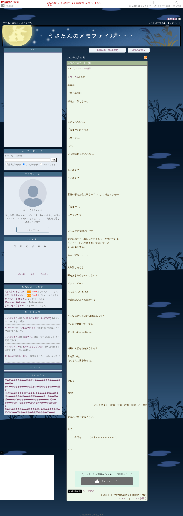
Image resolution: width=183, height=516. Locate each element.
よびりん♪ (73, 77)
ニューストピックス (33, 375)
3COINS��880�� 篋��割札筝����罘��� (30, 412)
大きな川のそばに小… (15, 291)
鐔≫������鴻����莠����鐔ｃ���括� (31, 396)
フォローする (32, 230)
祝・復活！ (24, 356)
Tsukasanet (10, 327)
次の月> (44, 274)
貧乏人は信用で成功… (15, 295)
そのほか (9, 5)
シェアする (88, 491)
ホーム (6, 22)
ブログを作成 (163, 6)
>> (140, 6)
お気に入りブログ (32, 287)
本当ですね (28, 337)
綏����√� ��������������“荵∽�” (31, 399)
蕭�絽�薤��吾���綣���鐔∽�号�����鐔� (32, 409)
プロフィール (25, 22)
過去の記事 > (138, 50)
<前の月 (21, 274)
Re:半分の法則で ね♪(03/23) (37, 318)
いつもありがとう (27, 327)
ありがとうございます (34, 346)
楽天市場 (177, 6)
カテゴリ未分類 (84, 68)
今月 (33, 274)
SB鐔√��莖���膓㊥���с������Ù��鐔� (31, 393)
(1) (89, 63)
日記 (14, 22)
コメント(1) (122, 498)
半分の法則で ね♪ (77, 63)
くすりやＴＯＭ (12, 318)
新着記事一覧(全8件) (107, 50)
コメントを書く (138, 498)
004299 (172, 19)
